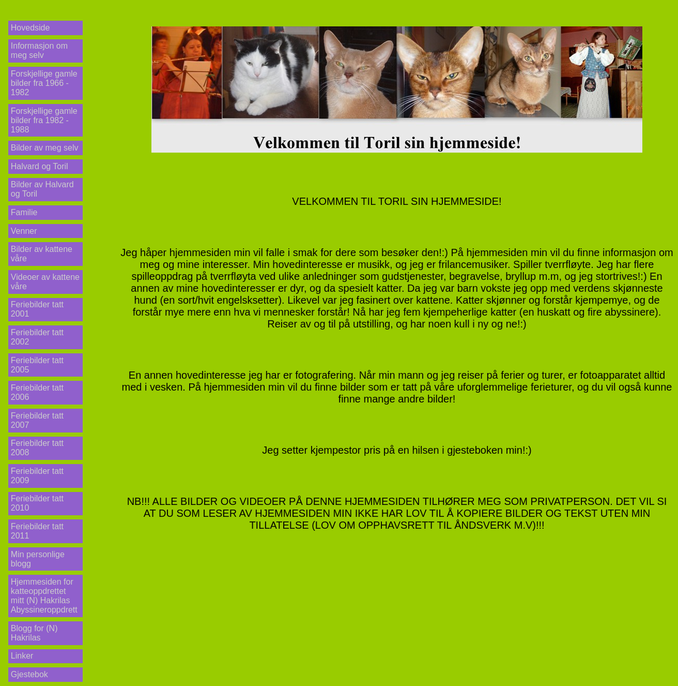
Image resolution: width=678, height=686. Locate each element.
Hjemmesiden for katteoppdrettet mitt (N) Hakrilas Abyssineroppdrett (44, 595)
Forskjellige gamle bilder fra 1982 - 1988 (44, 120)
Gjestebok (29, 674)
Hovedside (30, 27)
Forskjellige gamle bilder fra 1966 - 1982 (44, 83)
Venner (24, 231)
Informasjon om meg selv (39, 50)
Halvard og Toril (39, 166)
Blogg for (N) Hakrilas (34, 633)
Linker (22, 655)
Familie (24, 212)
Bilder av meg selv (45, 147)
